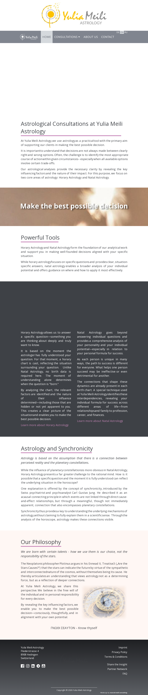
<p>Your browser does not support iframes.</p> (74, 77)
